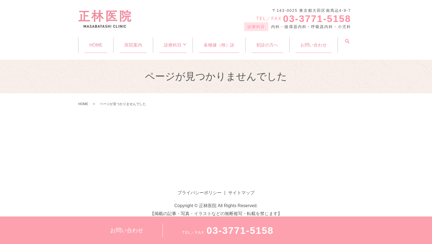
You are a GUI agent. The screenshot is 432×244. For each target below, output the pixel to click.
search (347, 41)
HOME (95, 42)
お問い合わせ (313, 42)
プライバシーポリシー (199, 187)
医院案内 (133, 42)
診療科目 (172, 42)
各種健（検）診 (219, 42)
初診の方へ (268, 42)
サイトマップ (241, 187)
